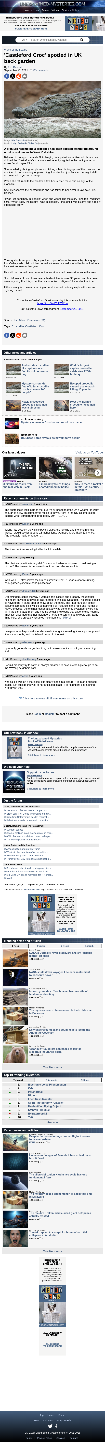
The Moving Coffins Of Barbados (23, 839)
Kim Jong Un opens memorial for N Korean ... (30, 875)
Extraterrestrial (37, 1113)
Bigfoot (32, 1095)
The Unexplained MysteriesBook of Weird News (45, 740)
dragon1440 (29, 591)
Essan (25, 524)
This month (51, 1080)
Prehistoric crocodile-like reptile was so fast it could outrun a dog (35, 370)
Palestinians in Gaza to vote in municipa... (28, 820)
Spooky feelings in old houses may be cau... (29, 833)
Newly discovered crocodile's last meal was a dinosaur (35, 404)
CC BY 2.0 (32, 143)
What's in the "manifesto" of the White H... (28, 852)
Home (27, 10)
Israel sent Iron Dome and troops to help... (28, 813)
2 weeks (41, 946)
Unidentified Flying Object (44, 1106)
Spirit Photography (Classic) (46, 1102)
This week (18, 1080)
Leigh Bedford (19, 143)
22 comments (39, 70)
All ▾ (24, 40)
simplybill (27, 504)
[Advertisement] (52, 233)
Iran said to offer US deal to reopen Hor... (28, 810)
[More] (67, 617)
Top (42, 1415)
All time (85, 1080)
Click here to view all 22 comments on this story (53, 698)
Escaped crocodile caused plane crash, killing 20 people (82, 386)
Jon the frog (29, 659)
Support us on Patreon (41, 772)
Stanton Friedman (39, 1110)
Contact (73, 1438)
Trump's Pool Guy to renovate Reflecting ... (29, 859)
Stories (65, 10)
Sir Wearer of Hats (32, 543)
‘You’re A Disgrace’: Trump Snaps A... (26, 855)
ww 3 (9, 878)
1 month (89, 946)
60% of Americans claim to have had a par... (29, 836)
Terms (29, 1438)
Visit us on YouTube (89, 452)
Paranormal (35, 1091)
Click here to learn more (41, 755)
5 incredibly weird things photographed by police (54, 485)
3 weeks (65, 946)
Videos (55, 10)
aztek (25, 676)
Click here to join (31, 889)
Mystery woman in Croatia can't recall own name (51, 422)
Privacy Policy (44, 1438)
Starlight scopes (14, 829)
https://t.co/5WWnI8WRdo (52, 303)
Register (50, 714)
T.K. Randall (15, 67)
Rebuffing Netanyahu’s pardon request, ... (28, 817)
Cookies (60, 1438)
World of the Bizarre (15, 49)
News (36, 10)
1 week (15, 946)
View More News (52, 1067)
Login (37, 714)
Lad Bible (19, 320)
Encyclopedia (64, 1420)
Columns (76, 10)
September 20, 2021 (72, 309)
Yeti (30, 1117)
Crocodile (18, 326)
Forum (45, 10)
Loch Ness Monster (40, 1099)
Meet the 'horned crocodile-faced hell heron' (82, 404)
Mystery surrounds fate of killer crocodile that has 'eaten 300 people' (35, 388)
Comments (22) (36, 320)
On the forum (13, 800)
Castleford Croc (35, 326)
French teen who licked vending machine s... (29, 868)
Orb (30, 1088)
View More (52, 1122)
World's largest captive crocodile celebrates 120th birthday (81, 370)
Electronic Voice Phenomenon (47, 1084)
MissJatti (27, 642)
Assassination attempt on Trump (23, 849)
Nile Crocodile (19, 140)
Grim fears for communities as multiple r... (28, 871)
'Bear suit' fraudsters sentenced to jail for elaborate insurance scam (55, 1050)
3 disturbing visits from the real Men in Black (18, 485)
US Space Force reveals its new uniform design (50, 438)
